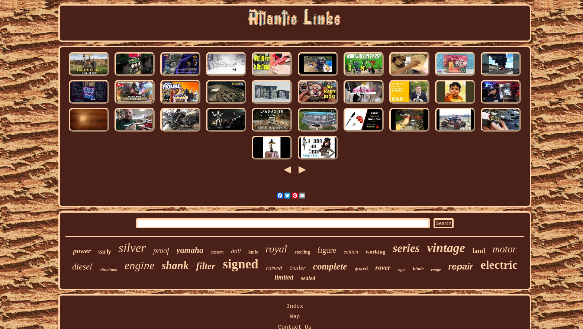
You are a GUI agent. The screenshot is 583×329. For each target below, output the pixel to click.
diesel (82, 266)
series (406, 248)
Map (295, 317)
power (82, 251)
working (375, 252)
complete (330, 266)
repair (460, 266)
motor (505, 249)
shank (175, 265)
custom (217, 252)
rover (382, 267)
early (104, 251)
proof (161, 250)
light (401, 269)
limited (283, 277)
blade (418, 268)
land (479, 251)
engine (139, 265)
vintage (446, 248)
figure (327, 250)
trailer (297, 267)
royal (276, 249)
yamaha (190, 250)
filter (206, 266)
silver (132, 248)
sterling (302, 252)
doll (236, 251)
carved (274, 268)
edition (351, 252)
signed (240, 264)
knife (253, 252)
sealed (308, 278)
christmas (108, 270)
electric (498, 264)
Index (294, 306)
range (436, 269)
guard (361, 268)
